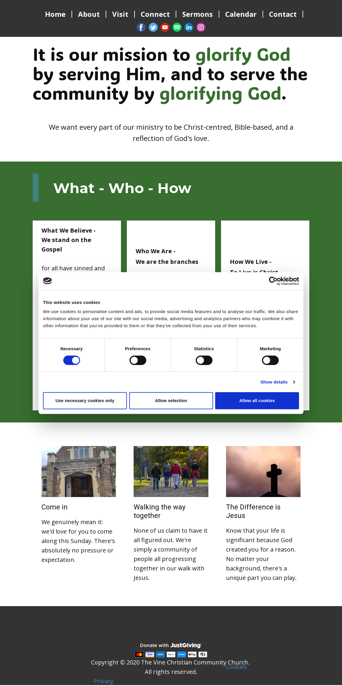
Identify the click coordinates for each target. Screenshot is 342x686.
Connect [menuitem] (155, 14)
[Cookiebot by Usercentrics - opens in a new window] (273, 281)
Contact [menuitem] (283, 14)
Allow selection (171, 400)
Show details (274, 381)
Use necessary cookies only (84, 400)
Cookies (236, 667)
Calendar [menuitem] (241, 14)
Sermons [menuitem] (197, 14)
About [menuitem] (89, 14)
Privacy (103, 681)
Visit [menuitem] (120, 14)
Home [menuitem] (55, 14)
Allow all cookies (257, 400)
